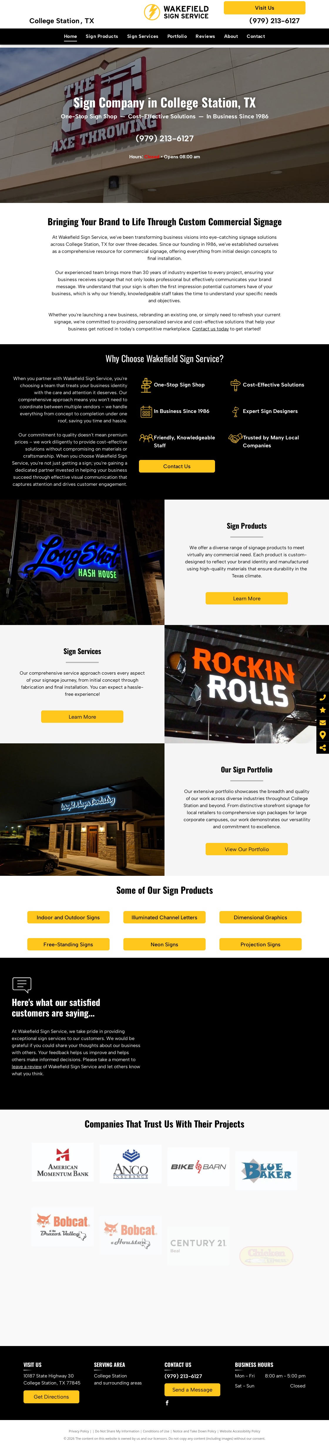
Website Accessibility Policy (240, 1431)
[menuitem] (71, 36)
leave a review (27, 1066)
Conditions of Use (156, 1431)
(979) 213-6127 (274, 20)
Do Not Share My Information (117, 1431)
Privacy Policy (79, 1431)
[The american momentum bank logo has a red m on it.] (63, 1209)
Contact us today (210, 329)
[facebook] (167, 1403)
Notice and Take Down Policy (194, 1431)
